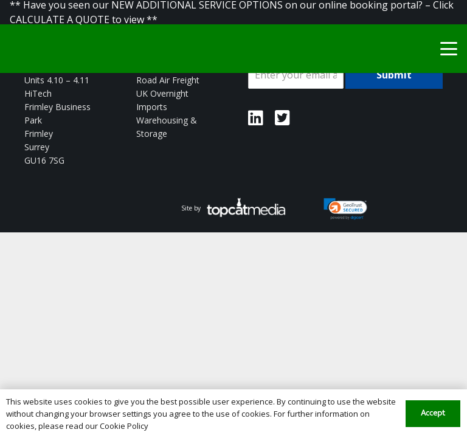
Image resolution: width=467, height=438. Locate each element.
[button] (448, 48)
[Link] (255, 118)
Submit (394, 75)
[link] (345, 209)
